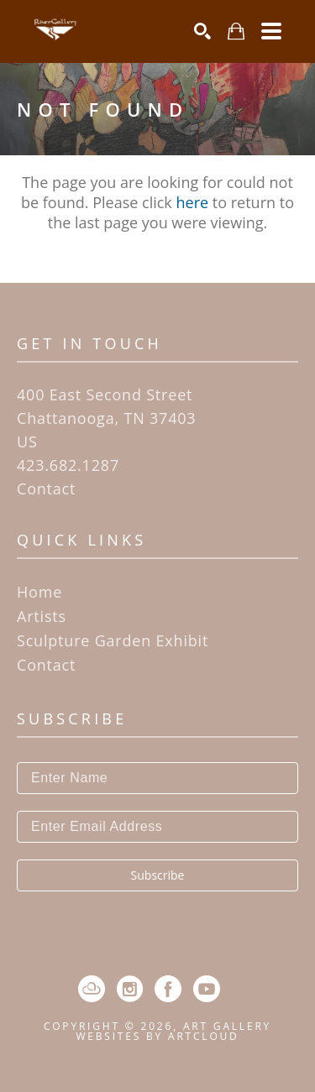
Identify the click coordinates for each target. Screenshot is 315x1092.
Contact (46, 488)
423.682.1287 (68, 465)
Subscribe (158, 875)
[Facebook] (168, 988)
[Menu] (271, 31)
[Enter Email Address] (157, 827)
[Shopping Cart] (236, 31)
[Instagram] (130, 988)
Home (39, 591)
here (192, 202)
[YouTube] (206, 988)
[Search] (202, 31)
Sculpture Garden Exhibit (112, 640)
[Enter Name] (157, 778)
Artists (41, 616)
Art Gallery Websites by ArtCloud (173, 1031)
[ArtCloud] (91, 988)
